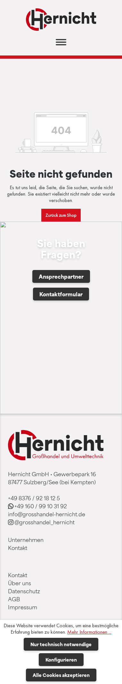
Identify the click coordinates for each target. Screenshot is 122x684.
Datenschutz (24, 591)
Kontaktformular (61, 294)
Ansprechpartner (61, 276)
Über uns (19, 583)
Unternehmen (26, 539)
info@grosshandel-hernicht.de (46, 514)
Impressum (22, 607)
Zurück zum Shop (61, 215)
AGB (14, 599)
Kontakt (17, 547)
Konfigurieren (61, 660)
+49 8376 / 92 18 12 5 (34, 498)
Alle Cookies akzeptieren (61, 675)
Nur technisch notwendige (61, 644)
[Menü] (61, 44)
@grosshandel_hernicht (44, 522)
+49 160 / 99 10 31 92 (40, 506)
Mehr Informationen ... (89, 632)
